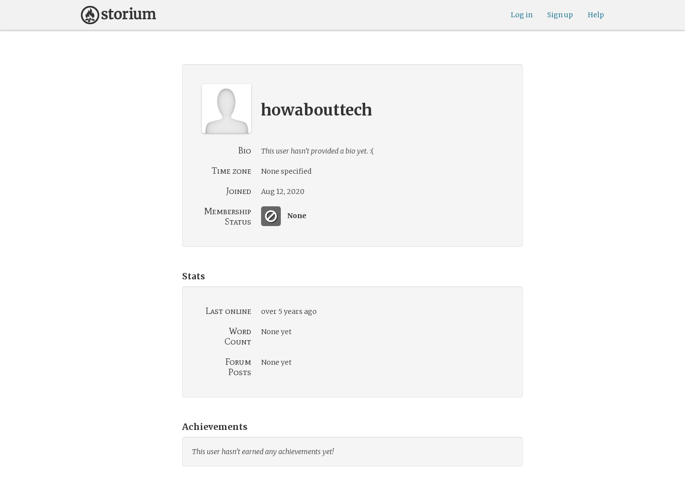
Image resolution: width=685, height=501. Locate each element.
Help (596, 14)
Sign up (560, 14)
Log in (522, 14)
